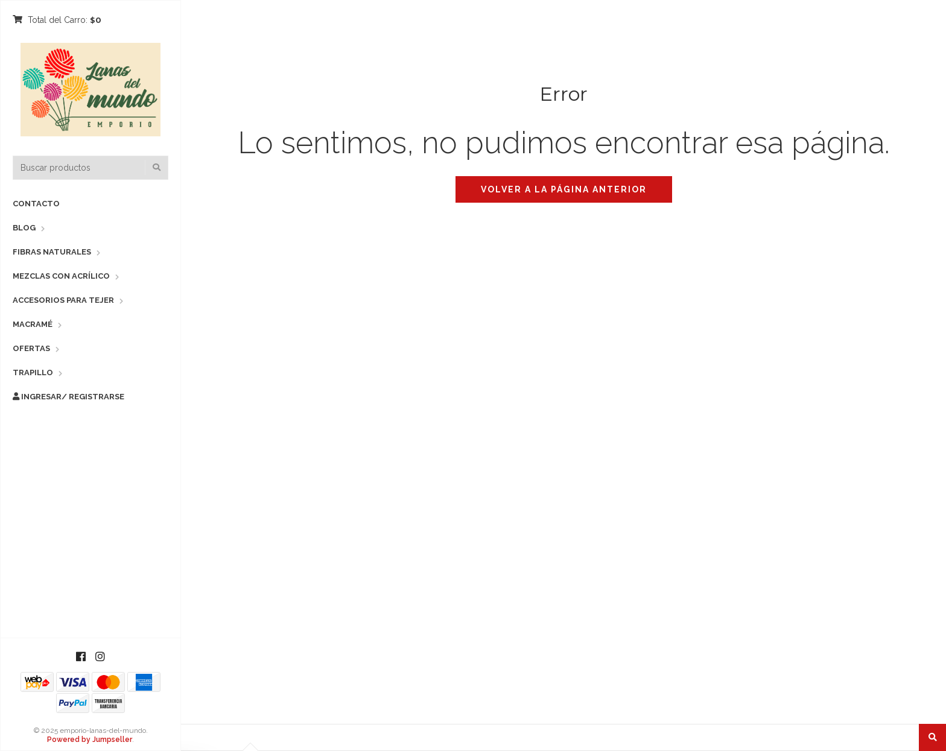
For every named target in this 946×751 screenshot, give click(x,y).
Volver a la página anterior (564, 189)
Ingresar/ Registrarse (68, 396)
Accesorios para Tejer (63, 300)
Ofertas (31, 348)
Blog (24, 227)
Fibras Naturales (52, 251)
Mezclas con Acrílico (61, 275)
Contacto (36, 203)
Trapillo (33, 372)
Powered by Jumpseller (89, 739)
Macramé (32, 324)
